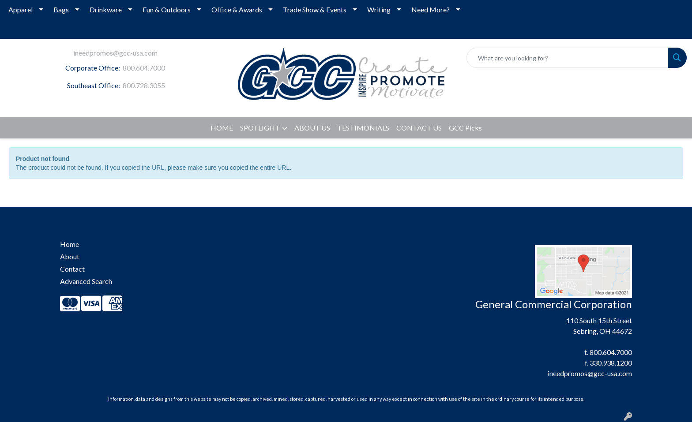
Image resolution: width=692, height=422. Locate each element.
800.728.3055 (144, 85)
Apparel (20, 9)
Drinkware (106, 9)
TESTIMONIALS (363, 127)
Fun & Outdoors (167, 9)
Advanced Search (86, 281)
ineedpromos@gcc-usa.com (115, 53)
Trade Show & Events (314, 9)
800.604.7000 (144, 67)
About (69, 256)
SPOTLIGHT (260, 127)
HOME (222, 127)
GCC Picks (465, 127)
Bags (61, 9)
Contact (72, 269)
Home (69, 244)
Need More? (430, 9)
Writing (379, 9)
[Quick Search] (567, 58)
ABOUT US (312, 127)
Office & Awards (236, 9)
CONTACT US (419, 127)
